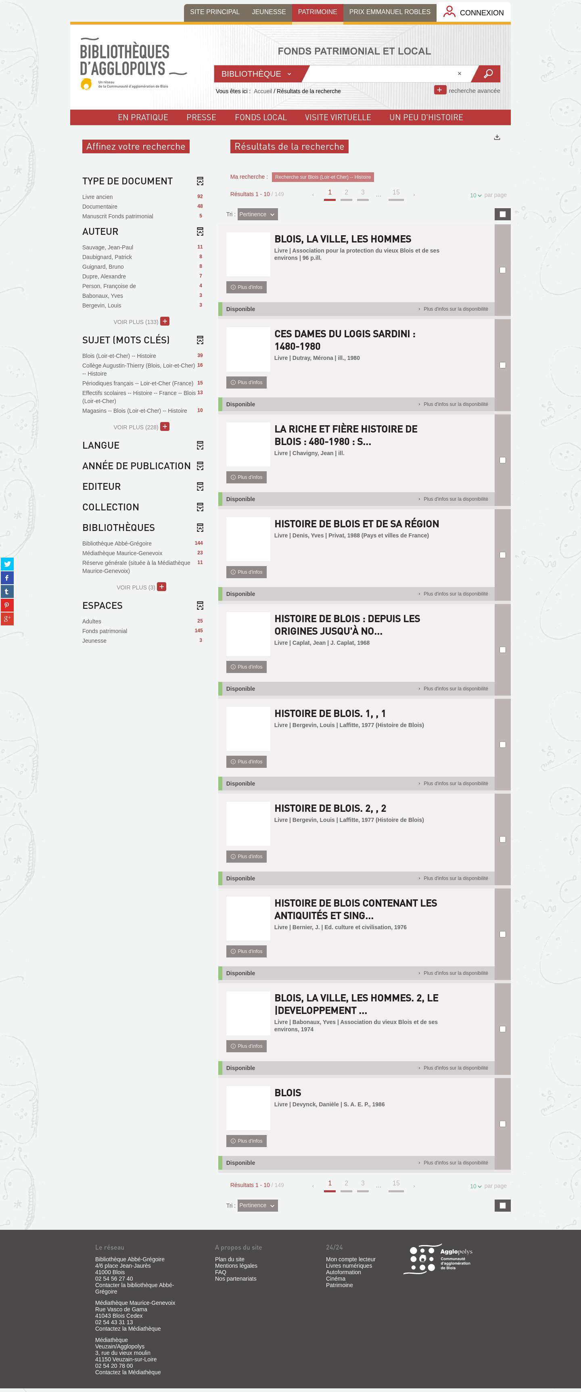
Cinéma (335, 1282)
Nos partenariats (236, 1282)
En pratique (143, 117)
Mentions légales (236, 1269)
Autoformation (343, 1276)
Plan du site (230, 1263)
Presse (201, 117)
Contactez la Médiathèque (128, 1332)
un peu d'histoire (426, 117)
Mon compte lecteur (351, 1263)
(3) (141, 586)
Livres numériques (349, 1269)
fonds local (261, 117)
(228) (141, 426)
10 (474, 195)
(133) (141, 321)
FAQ (220, 1276)
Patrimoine (339, 1288)
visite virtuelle (338, 117)
